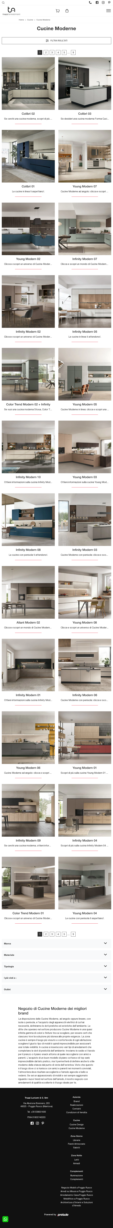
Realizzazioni (76, 1105)
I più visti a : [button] (10, 977)
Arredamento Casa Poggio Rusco (76, 1195)
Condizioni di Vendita (76, 1112)
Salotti (76, 1147)
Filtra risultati (56, 40)
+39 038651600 (38, 1112)
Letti (76, 1160)
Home (21, 20)
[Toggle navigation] (108, 10)
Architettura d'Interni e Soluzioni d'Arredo (77, 1204)
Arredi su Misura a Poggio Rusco (77, 1191)
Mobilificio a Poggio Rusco (77, 1199)
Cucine (30, 20)
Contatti (76, 1109)
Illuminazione (76, 1175)
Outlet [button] (7, 989)
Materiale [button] (9, 955)
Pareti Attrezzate (76, 1144)
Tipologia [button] (9, 966)
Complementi (76, 1179)
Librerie (76, 1140)
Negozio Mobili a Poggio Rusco (76, 1187)
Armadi (76, 1163)
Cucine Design (77, 1124)
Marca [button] (7, 943)
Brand (77, 1101)
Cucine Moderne (43, 20)
